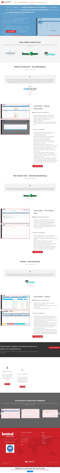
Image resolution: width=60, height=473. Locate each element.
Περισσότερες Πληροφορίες (44, 469)
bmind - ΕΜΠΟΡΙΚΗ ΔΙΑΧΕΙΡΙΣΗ (46, 440)
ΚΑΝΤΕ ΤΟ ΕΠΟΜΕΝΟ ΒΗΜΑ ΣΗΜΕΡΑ (10, 442)
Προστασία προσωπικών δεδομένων (52, 463)
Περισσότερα (7, 387)
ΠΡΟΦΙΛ (43, 445)
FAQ (42, 443)
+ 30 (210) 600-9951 (25, 439)
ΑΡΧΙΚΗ (43, 438)
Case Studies (44, 442)
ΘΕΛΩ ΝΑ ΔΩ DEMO (37, 166)
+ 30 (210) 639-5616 (25, 441)
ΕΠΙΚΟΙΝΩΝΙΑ (43, 446)
